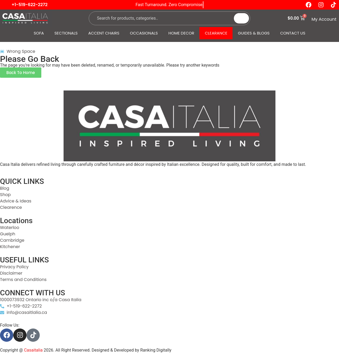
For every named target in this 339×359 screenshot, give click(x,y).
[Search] (241, 18)
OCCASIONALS (144, 33)
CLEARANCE (216, 33)
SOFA (39, 33)
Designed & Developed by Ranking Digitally (131, 350)
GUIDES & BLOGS (254, 33)
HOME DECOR (181, 33)
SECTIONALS (66, 33)
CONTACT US (292, 33)
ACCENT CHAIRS (103, 33)
